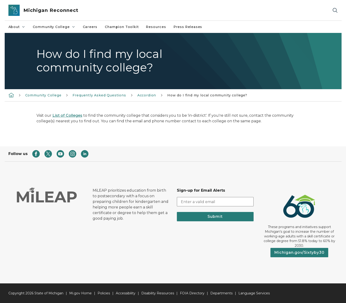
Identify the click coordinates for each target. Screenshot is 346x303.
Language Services (254, 293)
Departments (221, 293)
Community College (54, 27)
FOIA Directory (192, 293)
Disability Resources (157, 293)
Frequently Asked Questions (99, 95)
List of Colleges (67, 115)
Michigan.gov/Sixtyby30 (299, 252)
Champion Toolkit (121, 27)
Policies (104, 293)
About (16, 27)
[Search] (335, 10)
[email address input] (215, 201)
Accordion (146, 95)
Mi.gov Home (80, 293)
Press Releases (188, 27)
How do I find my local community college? (207, 95)
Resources (156, 27)
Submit (215, 216)
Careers (90, 27)
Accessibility (125, 293)
